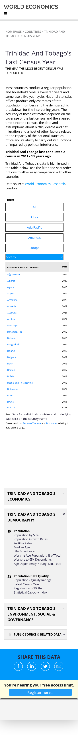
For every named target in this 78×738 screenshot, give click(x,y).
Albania (11, 280)
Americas (34, 238)
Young (42, 564)
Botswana (12, 389)
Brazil (10, 395)
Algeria (11, 287)
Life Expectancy (24, 551)
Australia (12, 312)
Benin (10, 363)
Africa (34, 217)
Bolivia (10, 376)
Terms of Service (32, 423)
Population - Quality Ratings (32, 580)
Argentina (12, 299)
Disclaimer (52, 423)
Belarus (11, 350)
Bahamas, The (14, 331)
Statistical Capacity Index (30, 592)
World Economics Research (45, 184)
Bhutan (11, 370)
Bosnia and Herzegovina (20, 382)
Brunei (10, 401)
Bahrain (11, 338)
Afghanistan (13, 274)
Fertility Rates (23, 543)
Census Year (30, 36)
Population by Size (26, 535)
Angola (11, 293)
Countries (33, 32)
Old (50, 564)
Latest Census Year (26, 584)
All (34, 207)
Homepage (13, 32)
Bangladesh (13, 344)
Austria (11, 319)
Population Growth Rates (31, 539)
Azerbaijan (12, 325)
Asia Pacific (34, 227)
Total (57, 564)
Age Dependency (25, 564)
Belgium (11, 357)
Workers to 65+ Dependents (33, 560)
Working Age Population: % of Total (37, 556)
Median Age (22, 547)
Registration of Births (28, 588)
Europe (34, 248)
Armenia (11, 306)
